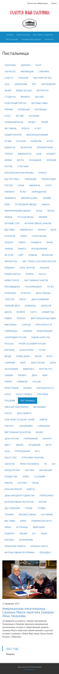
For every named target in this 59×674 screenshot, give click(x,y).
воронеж (9, 350)
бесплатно (43, 90)
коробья (9, 539)
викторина (11, 324)
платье (50, 210)
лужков (33, 255)
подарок (9, 533)
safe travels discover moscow (39, 261)
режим (8, 318)
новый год (48, 312)
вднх (53, 229)
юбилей (43, 217)
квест (8, 444)
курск (8, 394)
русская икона (25, 217)
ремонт (22, 375)
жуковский (45, 470)
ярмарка (25, 96)
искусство (11, 457)
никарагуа (34, 185)
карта (34, 312)
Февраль (10, 654)
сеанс (8, 115)
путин (42, 350)
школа (8, 312)
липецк (8, 217)
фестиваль (10, 128)
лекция (23, 533)
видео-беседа (24, 90)
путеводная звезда (26, 204)
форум (42, 229)
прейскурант (47, 495)
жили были (39, 527)
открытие (10, 236)
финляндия (27, 71)
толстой (9, 299)
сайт (21, 255)
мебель (19, 444)
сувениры (44, 71)
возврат (21, 312)
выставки (10, 520)
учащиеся (36, 242)
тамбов (9, 248)
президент (45, 552)
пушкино (10, 267)
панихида (10, 293)
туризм (9, 153)
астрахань (22, 527)
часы (7, 451)
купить (43, 172)
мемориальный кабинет (18, 210)
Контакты (49, 39)
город (35, 482)
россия (9, 185)
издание (44, 267)
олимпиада (11, 331)
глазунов (23, 77)
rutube (20, 115)
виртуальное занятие (36, 280)
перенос (21, 318)
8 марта (9, 77)
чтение (28, 508)
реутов (8, 166)
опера (25, 476)
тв (45, 463)
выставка (10, 229)
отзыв (8, 141)
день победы (43, 293)
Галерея (10, 35)
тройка (41, 508)
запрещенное (39, 191)
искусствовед (24, 394)
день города (38, 362)
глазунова (10, 65)
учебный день (12, 305)
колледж (51, 160)
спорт (48, 185)
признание (31, 179)
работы (9, 482)
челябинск (10, 198)
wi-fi (37, 451)
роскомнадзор (33, 286)
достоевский (12, 508)
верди (8, 356)
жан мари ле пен (42, 77)
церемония (21, 84)
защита (46, 204)
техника (9, 514)
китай (38, 356)
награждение (48, 84)
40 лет (50, 141)
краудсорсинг (12, 470)
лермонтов (11, 261)
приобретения (45, 147)
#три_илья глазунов (33, 457)
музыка (27, 388)
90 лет (23, 191)
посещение (35, 160)
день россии (12, 438)
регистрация (11, 388)
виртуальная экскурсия (18, 432)
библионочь (24, 153)
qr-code (39, 96)
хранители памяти (15, 546)
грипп (23, 236)
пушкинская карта (41, 520)
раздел (39, 432)
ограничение (26, 539)
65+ (34, 533)
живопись (28, 369)
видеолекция (44, 331)
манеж (8, 381)
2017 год (12, 649)
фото (49, 356)
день (34, 375)
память (22, 248)
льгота (20, 160)
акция (8, 90)
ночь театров (27, 267)
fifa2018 (9, 343)
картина (29, 470)
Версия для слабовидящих (37, 3)
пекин (8, 527)
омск (23, 362)
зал (53, 463)
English (54, 3)
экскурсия (26, 147)
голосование (39, 236)
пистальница (27, 400)
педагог (9, 242)
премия (9, 109)
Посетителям (12, 39)
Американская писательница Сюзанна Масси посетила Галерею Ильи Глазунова (28, 612)
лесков (42, 501)
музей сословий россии (32, 343)
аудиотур (10, 147)
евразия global (29, 198)
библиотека (26, 229)
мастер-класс (12, 179)
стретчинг (23, 166)
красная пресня (13, 489)
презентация (49, 179)
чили (44, 375)
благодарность (45, 388)
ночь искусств (44, 324)
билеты (31, 489)
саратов (26, 324)
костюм (22, 482)
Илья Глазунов (23, 35)
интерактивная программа (19, 552)
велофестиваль (27, 514)
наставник (47, 514)
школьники (39, 407)
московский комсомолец (19, 172)
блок (7, 204)
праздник (10, 400)
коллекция (24, 109)
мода (44, 533)
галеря (22, 242)
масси (42, 274)
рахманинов (31, 438)
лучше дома (23, 356)
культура (26, 293)
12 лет (37, 128)
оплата (25, 128)
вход (39, 210)
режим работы (12, 274)
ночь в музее (27, 350)
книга (23, 520)
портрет (9, 425)
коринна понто (39, 546)
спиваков (22, 381)
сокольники (26, 425)
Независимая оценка (31, 39)
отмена (29, 274)
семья (21, 185)
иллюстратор (12, 280)
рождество (11, 476)
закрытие (10, 463)
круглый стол (12, 223)
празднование (39, 248)
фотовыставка (39, 103)
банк (39, 153)
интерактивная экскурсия (19, 501)
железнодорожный (37, 134)
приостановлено (29, 463)
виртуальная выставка (43, 318)
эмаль (49, 242)
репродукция (22, 451)
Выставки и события (43, 35)
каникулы (36, 141)
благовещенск (12, 286)
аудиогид (30, 305)
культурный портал (15, 103)
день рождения (40, 299)
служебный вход (14, 122)
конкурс (47, 438)
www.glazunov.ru (29, 670)
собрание (10, 362)
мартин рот (45, 369)
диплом (25, 65)
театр (38, 65)
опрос (22, 299)
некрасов (46, 305)
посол (8, 413)
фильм (8, 160)
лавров (43, 419)
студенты (10, 96)
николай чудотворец (16, 407)
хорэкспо (10, 71)
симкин (9, 375)
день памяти (24, 413)
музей (44, 122)
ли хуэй (9, 255)
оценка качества (40, 337)
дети (48, 444)
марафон (10, 191)
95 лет (50, 286)
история (21, 141)
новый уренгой (13, 134)
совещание (44, 425)
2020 (7, 84)
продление (34, 444)
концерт (51, 153)
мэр (34, 84)
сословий (39, 476)
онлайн (47, 198)
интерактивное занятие (38, 223)
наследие (34, 115)
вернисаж (47, 255)
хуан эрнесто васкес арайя (19, 419)
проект (32, 122)
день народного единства (20, 495)
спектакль (42, 394)
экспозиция (11, 369)
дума (53, 362)
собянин (27, 331)
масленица (41, 109)
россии (37, 381)
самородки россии (15, 337)
